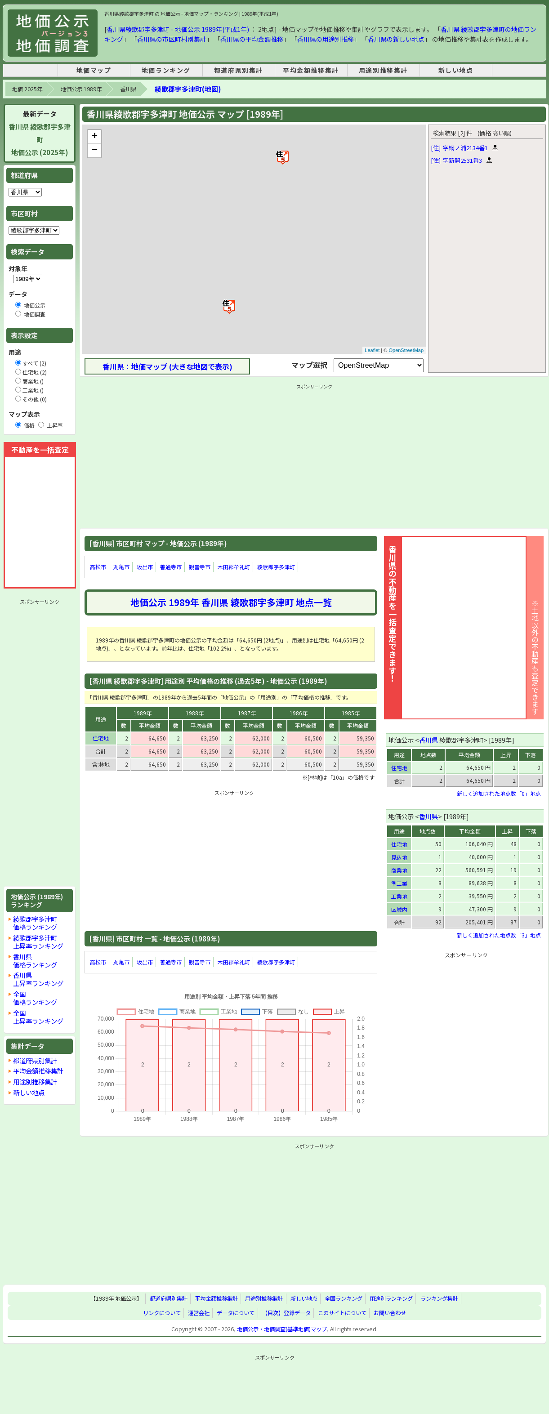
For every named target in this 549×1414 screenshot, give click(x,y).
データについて (235, 1313)
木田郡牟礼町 (234, 567)
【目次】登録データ (286, 1313)
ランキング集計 (439, 1299)
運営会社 (199, 1313)
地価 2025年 (27, 89)
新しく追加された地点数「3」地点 (499, 935)
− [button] (95, 150)
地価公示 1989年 (81, 89)
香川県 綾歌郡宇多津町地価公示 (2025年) (40, 139)
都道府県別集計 (238, 70)
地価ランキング (166, 70)
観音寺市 (199, 567)
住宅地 (101, 738)
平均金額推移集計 (311, 70)
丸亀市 (121, 567)
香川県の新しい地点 (396, 39)
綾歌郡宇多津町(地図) (188, 89)
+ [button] (95, 136)
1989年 (143, 713)
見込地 (399, 857)
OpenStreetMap (406, 350)
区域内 (399, 909)
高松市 (98, 567)
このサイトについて (342, 1313)
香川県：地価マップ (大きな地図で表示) (167, 366)
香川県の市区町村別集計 (171, 39)
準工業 (399, 883)
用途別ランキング (391, 1299)
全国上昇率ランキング (38, 1017)
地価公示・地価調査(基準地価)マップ (282, 1329)
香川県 (128, 89)
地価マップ (94, 70)
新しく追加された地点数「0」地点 (499, 793)
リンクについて (162, 1313)
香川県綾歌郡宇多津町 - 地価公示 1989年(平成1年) (178, 29)
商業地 (399, 870)
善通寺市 (171, 567)
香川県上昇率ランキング (38, 979)
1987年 (247, 713)
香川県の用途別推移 (325, 39)
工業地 (399, 896)
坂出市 (145, 567)
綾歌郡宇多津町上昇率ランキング (38, 941)
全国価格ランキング (35, 998)
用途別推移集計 (383, 70)
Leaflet (372, 350)
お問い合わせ (390, 1313)
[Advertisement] (40, 743)
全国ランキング (343, 1299)
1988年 (195, 713)
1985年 (351, 713)
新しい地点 (455, 70)
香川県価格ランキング (35, 960)
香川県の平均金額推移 (251, 39)
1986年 (299, 713)
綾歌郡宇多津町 (276, 567)
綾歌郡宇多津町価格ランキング (35, 923)
